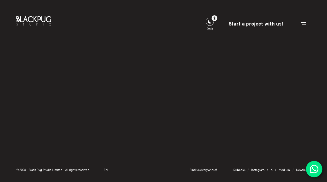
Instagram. (258, 169)
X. (272, 169)
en (106, 169)
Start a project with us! (255, 24)
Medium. (284, 169)
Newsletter (303, 169)
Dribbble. (239, 169)
